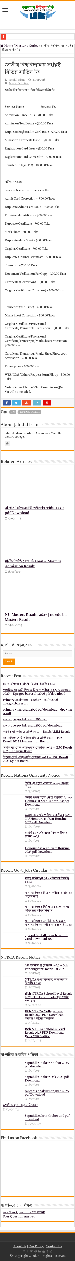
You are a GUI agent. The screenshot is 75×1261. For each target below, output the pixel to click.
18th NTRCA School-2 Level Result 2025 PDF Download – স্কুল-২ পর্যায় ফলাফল (45, 1033)
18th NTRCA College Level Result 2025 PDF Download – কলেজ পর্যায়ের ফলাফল (45, 1015)
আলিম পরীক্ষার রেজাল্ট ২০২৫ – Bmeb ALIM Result (36, 731)
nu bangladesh (30, 412)
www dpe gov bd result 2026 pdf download (32, 725)
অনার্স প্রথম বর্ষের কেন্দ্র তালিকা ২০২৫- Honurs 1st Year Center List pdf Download (48, 801)
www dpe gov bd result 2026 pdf (25, 719)
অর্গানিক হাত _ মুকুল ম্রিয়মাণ (20, 1105)
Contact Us (54, 1246)
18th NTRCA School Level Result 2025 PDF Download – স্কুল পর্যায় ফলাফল (48, 997)
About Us (19, 1246)
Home (7, 46)
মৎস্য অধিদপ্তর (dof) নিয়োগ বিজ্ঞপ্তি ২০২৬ (29, 684)
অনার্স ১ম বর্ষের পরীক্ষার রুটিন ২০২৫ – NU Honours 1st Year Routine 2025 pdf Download (48, 819)
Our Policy (36, 1246)
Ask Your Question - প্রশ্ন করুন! (24, 1212)
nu (13, 412)
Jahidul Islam (16, 80)
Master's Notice (26, 46)
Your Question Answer (19, 1216)
